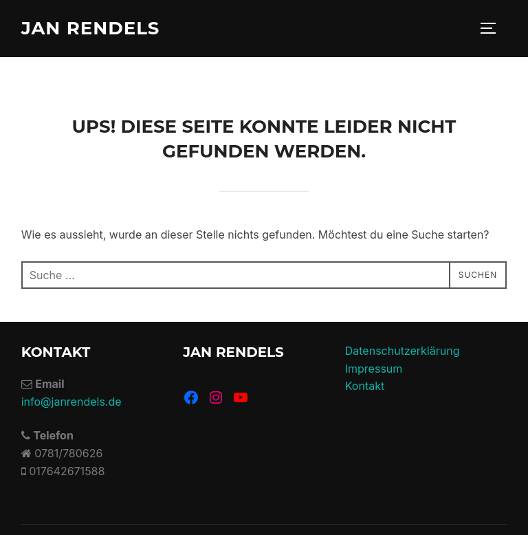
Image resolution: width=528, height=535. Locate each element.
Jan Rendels (90, 28)
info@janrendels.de (71, 401)
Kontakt (364, 386)
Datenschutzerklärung (402, 351)
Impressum (374, 368)
